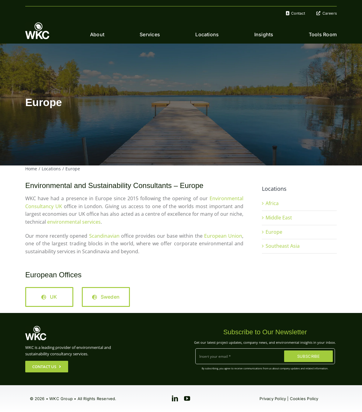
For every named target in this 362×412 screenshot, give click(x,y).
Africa (272, 203)
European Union (223, 236)
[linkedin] (175, 399)
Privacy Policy (272, 398)
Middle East (279, 217)
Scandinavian (104, 236)
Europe (274, 232)
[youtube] (187, 399)
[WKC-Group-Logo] (37, 24)
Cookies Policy (304, 398)
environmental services (74, 221)
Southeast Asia (283, 246)
